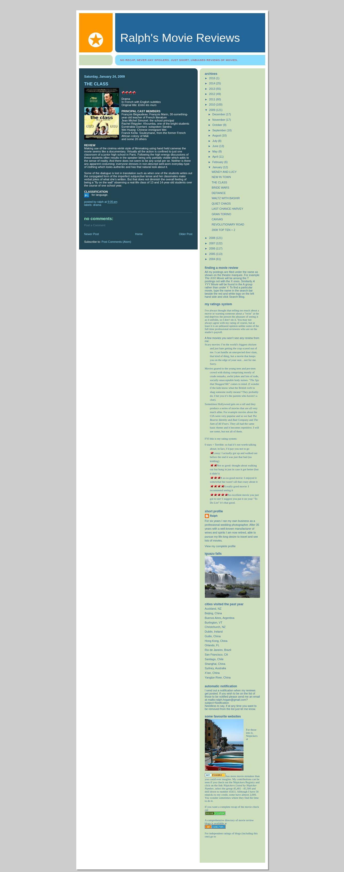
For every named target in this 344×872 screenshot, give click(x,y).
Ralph (214, 515)
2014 (212, 83)
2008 (212, 237)
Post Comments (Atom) (116, 241)
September (219, 130)
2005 (212, 253)
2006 (212, 248)
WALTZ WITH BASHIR (226, 198)
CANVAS (217, 219)
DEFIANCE (219, 193)
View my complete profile (220, 546)
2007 (212, 243)
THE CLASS (219, 182)
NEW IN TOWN (221, 177)
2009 (212, 109)
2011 (212, 99)
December (219, 114)
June (215, 146)
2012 (212, 93)
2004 (212, 259)
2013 (212, 88)
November (219, 119)
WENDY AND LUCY (224, 171)
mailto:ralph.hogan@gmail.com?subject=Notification (226, 701)
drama (97, 204)
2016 (212, 78)
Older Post (185, 234)
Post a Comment (94, 225)
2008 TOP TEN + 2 (223, 229)
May (215, 151)
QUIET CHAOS (221, 203)
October (217, 124)
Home (138, 234)
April (215, 156)
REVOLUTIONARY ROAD (228, 224)
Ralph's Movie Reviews (180, 37)
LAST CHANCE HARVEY (227, 208)
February (218, 162)
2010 (212, 104)
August (217, 135)
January (217, 167)
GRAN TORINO (221, 214)
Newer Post (91, 234)
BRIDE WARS (220, 187)
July (215, 140)
